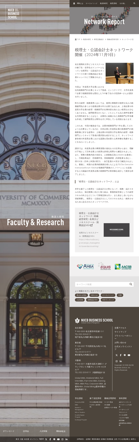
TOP (77, 39)
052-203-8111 (85, 334)
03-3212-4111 (85, 352)
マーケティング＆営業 (125, 405)
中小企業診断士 (124, 439)
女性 (116, 439)
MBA (76, 404)
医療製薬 (110, 439)
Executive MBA (79, 402)
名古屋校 (79, 328)
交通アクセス (120, 328)
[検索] (131, 284)
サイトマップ (120, 332)
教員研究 (104, 3)
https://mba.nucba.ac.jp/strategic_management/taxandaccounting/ (89, 242)
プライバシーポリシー (123, 337)
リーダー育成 (108, 402)
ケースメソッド (91, 3)
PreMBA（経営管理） (95, 405)
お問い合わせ (120, 342)
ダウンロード (9, 431)
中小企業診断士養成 (96, 402)
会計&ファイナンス (125, 402)
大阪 (21, 439)
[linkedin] (66, 439)
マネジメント (123, 412)
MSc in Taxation (80, 412)
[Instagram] (62, 439)
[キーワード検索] (101, 284)
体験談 (60, 431)
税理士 (133, 439)
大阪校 (78, 360)
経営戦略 (121, 420)
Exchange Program (81, 419)
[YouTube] (58, 439)
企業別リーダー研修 (110, 407)
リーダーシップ (124, 409)
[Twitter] (46, 439)
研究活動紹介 (99, 39)
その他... (122, 3)
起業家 (88, 439)
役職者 (103, 439)
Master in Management (79, 408)
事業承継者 (96, 439)
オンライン (34, 439)
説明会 (26, 431)
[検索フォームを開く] (134, 3)
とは (80, 3)
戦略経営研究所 (113, 39)
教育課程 (113, 3)
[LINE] (54, 439)
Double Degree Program (79, 416)
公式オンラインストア (123, 347)
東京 (17, 439)
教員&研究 (87, 39)
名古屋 (26, 439)
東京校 (78, 343)
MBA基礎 (107, 404)
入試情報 (43, 431)
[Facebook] (50, 439)
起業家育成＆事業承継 (125, 424)
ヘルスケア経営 (124, 417)
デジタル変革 (123, 415)
